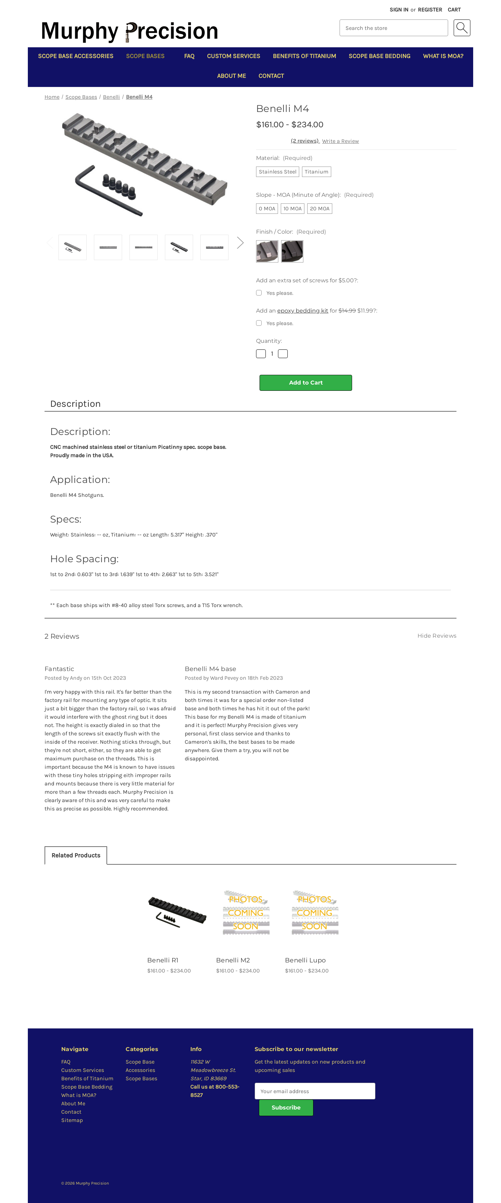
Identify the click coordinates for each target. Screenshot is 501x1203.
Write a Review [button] (340, 141)
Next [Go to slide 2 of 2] (240, 242)
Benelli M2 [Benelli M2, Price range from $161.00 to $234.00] (233, 960)
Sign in (399, 9)
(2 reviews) (305, 140)
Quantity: (269, 341)
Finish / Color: (291, 231)
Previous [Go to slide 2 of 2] (49, 242)
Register (430, 9)
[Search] (462, 27)
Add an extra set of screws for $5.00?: (307, 280)
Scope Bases (149, 56)
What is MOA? (443, 56)
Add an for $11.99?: (316, 310)
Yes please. (280, 293)
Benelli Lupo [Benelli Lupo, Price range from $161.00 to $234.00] (305, 960)
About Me (231, 76)
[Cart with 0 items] (454, 9)
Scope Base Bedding (380, 56)
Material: (284, 158)
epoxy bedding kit (302, 310)
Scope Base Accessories (75, 56)
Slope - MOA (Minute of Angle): (315, 195)
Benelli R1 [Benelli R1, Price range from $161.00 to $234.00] (163, 960)
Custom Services (233, 56)
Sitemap (72, 1120)
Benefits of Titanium (304, 56)
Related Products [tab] (75, 855)
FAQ (189, 56)
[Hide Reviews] (437, 635)
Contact (271, 76)
